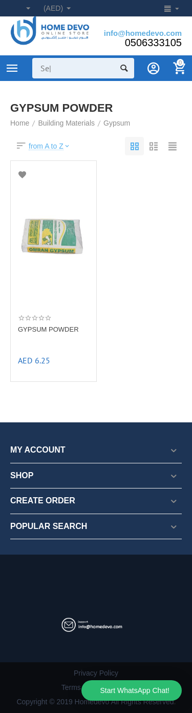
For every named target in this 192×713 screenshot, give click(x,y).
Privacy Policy (96, 673)
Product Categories (12, 68)
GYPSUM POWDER (48, 329)
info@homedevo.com (143, 33)
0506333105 (153, 42)
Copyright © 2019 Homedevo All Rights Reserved (95, 702)
